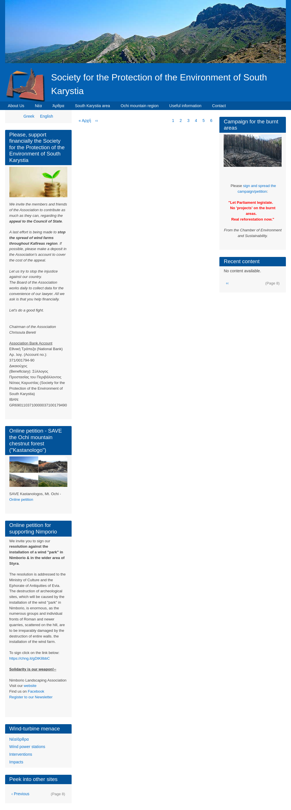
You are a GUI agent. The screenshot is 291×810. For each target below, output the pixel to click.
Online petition (21, 499)
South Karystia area (92, 105)
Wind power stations (27, 746)
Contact (219, 105)
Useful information (185, 105)
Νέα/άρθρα (19, 739)
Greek (28, 116)
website (30, 686)
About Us (16, 105)
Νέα (38, 105)
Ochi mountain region (140, 105)
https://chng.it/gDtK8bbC (29, 658)
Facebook (36, 691)
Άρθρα (58, 105)
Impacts (16, 762)
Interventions (20, 754)
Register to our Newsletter (31, 697)
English (46, 116)
